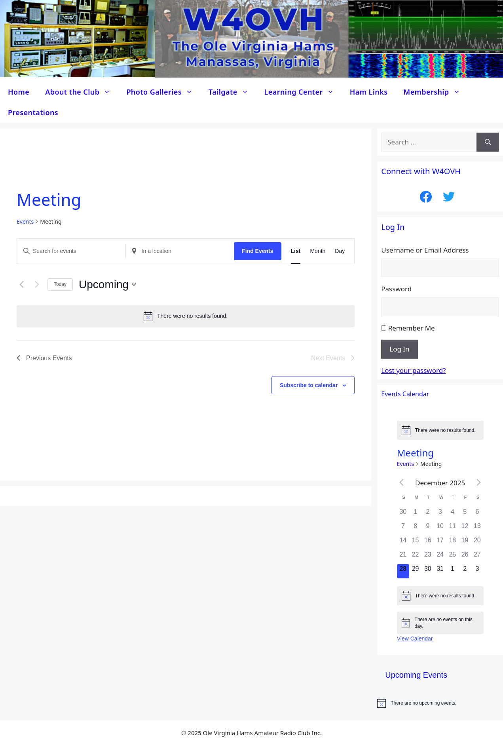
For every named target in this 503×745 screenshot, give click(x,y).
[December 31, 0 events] (440, 571)
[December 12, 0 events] (465, 528)
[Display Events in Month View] (317, 251)
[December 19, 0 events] (465, 543)
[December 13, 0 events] (477, 528)
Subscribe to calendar (309, 385)
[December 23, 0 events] (427, 557)
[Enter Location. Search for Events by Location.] (180, 251)
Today (60, 284)
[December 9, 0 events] (427, 528)
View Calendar (415, 638)
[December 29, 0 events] (415, 571)
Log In (399, 348)
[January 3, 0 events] (477, 571)
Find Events (257, 251)
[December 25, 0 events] (452, 557)
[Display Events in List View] (296, 251)
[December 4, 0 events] (452, 514)
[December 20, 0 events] (477, 543)
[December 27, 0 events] (477, 557)
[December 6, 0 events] (477, 514)
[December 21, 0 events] (403, 557)
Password (396, 288)
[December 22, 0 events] (415, 557)
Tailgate (232, 92)
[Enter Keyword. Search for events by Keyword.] (71, 251)
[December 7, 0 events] (403, 528)
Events (25, 221)
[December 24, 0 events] (440, 557)
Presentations (33, 112)
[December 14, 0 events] (403, 543)
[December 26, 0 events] (465, 557)
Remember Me (411, 328)
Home (18, 92)
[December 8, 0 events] (415, 528)
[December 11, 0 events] (452, 528)
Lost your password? (413, 370)
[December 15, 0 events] (415, 543)
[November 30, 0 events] (403, 514)
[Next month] (479, 482)
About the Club (81, 92)
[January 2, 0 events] (465, 571)
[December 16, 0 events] (427, 543)
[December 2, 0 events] (427, 514)
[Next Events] (37, 284)
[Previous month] (401, 482)
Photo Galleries (163, 92)
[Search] (487, 142)
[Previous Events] (21, 284)
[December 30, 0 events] (427, 571)
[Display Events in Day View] (340, 251)
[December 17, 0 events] (440, 543)
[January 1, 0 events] (452, 571)
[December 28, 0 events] (403, 571)
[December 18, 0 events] (452, 543)
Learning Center (303, 92)
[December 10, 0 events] (440, 528)
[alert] (186, 316)
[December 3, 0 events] (440, 514)
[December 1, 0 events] (415, 514)
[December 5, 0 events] (465, 514)
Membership (436, 92)
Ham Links (369, 92)
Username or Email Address (425, 250)
